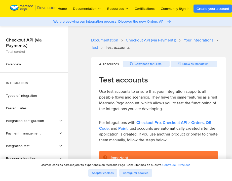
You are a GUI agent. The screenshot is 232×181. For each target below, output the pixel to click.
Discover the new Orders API (141, 21)
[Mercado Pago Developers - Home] (34, 9)
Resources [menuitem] (118, 8)
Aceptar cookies (103, 173)
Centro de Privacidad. (176, 165)
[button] (34, 120)
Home (62, 8)
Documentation (104, 40)
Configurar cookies (135, 173)
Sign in (184, 8)
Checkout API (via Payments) (151, 40)
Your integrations (198, 40)
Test (94, 47)
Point (123, 128)
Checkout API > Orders (183, 122)
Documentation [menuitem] (87, 8)
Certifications (145, 8)
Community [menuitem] (172, 8)
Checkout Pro (148, 122)
